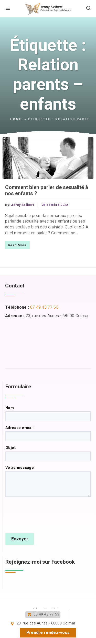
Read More (17, 245)
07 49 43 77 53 (46, 614)
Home (16, 119)
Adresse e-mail (48, 433)
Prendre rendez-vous (48, 633)
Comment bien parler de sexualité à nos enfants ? (46, 191)
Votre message (48, 481)
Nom (48, 413)
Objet (48, 453)
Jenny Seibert (22, 205)
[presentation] (44, 515)
